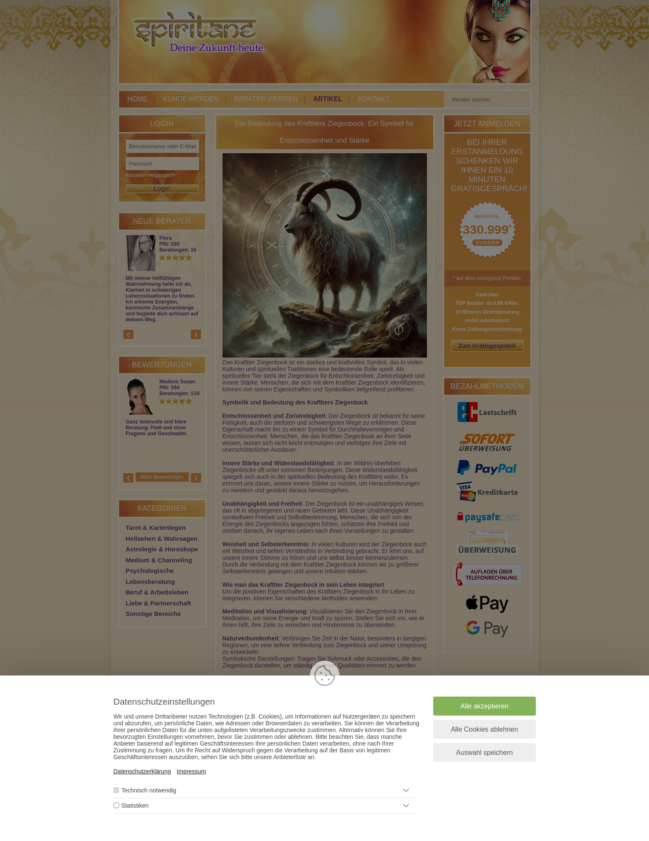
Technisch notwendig (148, 790)
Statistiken (135, 805)
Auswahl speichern (484, 752)
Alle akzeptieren (484, 706)
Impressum (191, 771)
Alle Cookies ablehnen (484, 729)
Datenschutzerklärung (142, 771)
